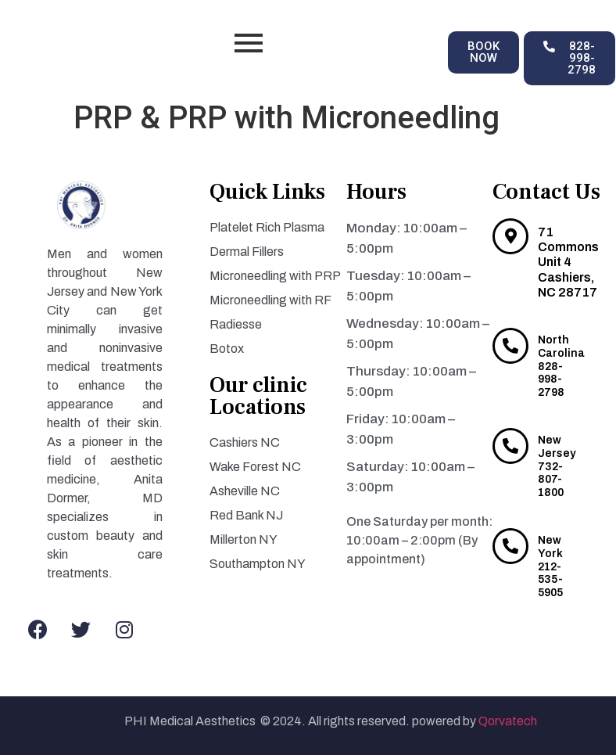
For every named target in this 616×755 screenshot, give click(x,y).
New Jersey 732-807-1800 (556, 466)
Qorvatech (508, 721)
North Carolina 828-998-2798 (561, 366)
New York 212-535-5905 (550, 566)
